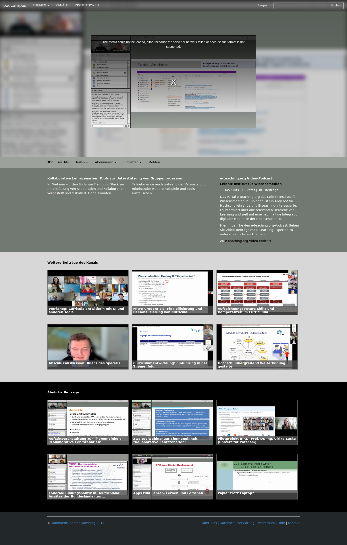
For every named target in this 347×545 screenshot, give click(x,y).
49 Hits (63, 162)
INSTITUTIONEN (87, 5)
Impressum (266, 523)
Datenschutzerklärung (237, 523)
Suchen (336, 5)
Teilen (81, 162)
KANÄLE (62, 5)
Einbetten (132, 162)
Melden (154, 162)
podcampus (14, 5)
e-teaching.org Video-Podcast (248, 241)
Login (262, 5)
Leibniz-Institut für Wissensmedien (251, 184)
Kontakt (294, 523)
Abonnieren (105, 162)
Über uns (209, 523)
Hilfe (281, 523)
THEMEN (41, 5)
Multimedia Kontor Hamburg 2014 (77, 523)
